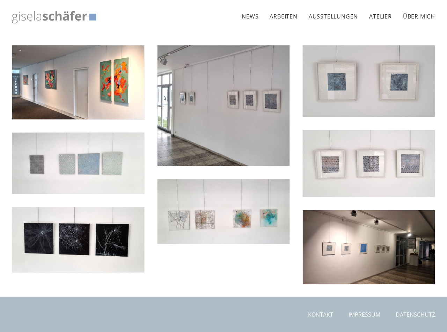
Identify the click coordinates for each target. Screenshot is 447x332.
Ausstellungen (333, 16)
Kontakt (320, 314)
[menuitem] (252, 16)
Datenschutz (415, 314)
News (250, 16)
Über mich (419, 16)
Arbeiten (283, 16)
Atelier (380, 16)
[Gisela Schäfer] (54, 17)
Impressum (364, 314)
